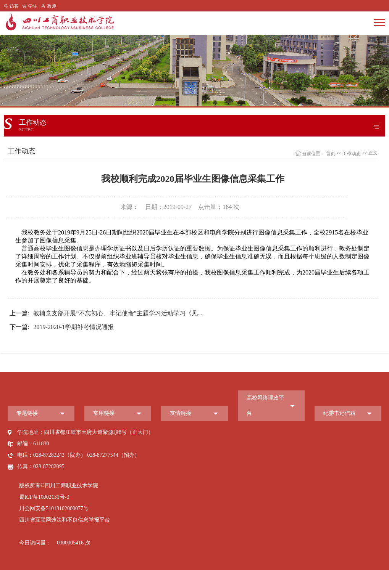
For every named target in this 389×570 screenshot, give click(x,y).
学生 (32, 6)
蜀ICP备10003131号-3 (44, 497)
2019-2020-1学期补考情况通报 (62, 327)
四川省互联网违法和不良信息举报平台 (64, 520)
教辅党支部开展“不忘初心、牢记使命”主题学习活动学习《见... (106, 313)
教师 (51, 6)
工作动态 (351, 153)
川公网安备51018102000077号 (54, 508)
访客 (14, 6)
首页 (330, 153)
